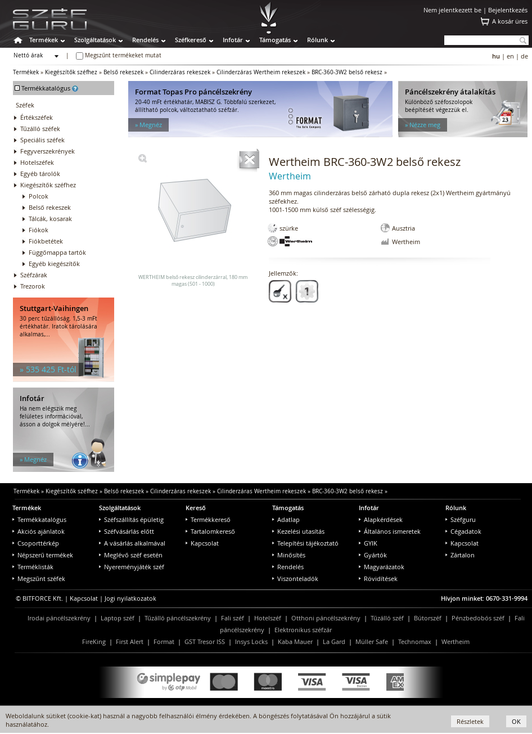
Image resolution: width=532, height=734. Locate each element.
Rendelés (145, 39)
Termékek (43, 39)
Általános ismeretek (390, 531)
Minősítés (288, 555)
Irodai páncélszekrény (59, 618)
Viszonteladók (295, 578)
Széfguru (460, 519)
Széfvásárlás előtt (126, 531)
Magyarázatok (381, 566)
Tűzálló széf (387, 618)
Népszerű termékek (42, 555)
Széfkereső (190, 39)
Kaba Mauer (295, 641)
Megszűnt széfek (38, 578)
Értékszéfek (36, 117)
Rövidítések (378, 578)
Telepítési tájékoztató (305, 543)
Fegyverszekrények (47, 151)
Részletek (470, 721)
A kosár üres (510, 21)
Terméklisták (32, 566)
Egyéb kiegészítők (54, 263)
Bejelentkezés (508, 10)
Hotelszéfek (37, 162)
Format (164, 641)
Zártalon (460, 555)
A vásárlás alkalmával (132, 543)
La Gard (334, 641)
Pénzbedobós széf (478, 618)
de (524, 56)
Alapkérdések (381, 519)
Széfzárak (33, 275)
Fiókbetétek (46, 241)
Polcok (38, 196)
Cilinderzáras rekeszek (180, 72)
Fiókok (38, 230)
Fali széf (232, 618)
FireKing (94, 641)
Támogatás (275, 39)
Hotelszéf (267, 618)
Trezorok (32, 286)
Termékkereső (208, 519)
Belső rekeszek (123, 72)
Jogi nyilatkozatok (130, 598)
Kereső (196, 507)
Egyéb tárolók (40, 173)
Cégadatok (463, 531)
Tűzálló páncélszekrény (178, 618)
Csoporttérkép (35, 543)
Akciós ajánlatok (38, 531)
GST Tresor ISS (204, 641)
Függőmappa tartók (57, 252)
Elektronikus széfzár (303, 629)
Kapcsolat (202, 543)
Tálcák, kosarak (50, 218)
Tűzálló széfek (40, 128)
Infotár (233, 39)
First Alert (129, 641)
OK (516, 721)
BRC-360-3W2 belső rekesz (347, 72)
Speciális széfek (42, 140)
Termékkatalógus (39, 519)
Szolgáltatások (95, 39)
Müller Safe (371, 641)
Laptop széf (117, 618)
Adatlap (286, 519)
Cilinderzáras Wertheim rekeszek (261, 72)
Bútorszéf (427, 618)
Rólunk (317, 39)
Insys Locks (251, 641)
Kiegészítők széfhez (71, 72)
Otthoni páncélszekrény (325, 618)
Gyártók (373, 555)
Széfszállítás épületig (131, 519)
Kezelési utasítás (298, 531)
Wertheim (455, 641)
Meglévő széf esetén (131, 555)
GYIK (368, 543)
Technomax (414, 641)
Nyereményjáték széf (131, 566)
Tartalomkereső (210, 531)
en (510, 56)
